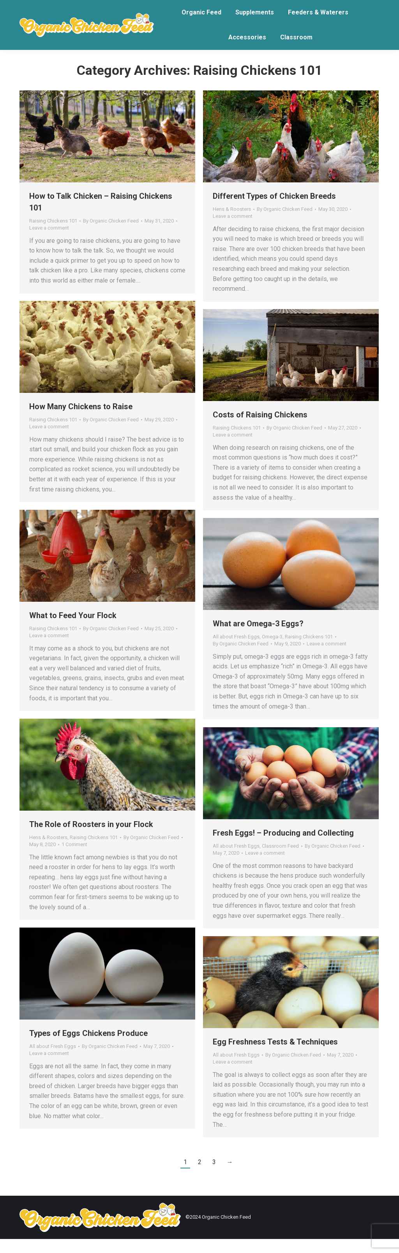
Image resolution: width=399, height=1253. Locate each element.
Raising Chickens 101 (53, 235)
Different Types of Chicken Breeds (274, 210)
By (111, 235)
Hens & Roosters (232, 223)
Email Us (62, 7)
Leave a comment (49, 242)
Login (30, 7)
